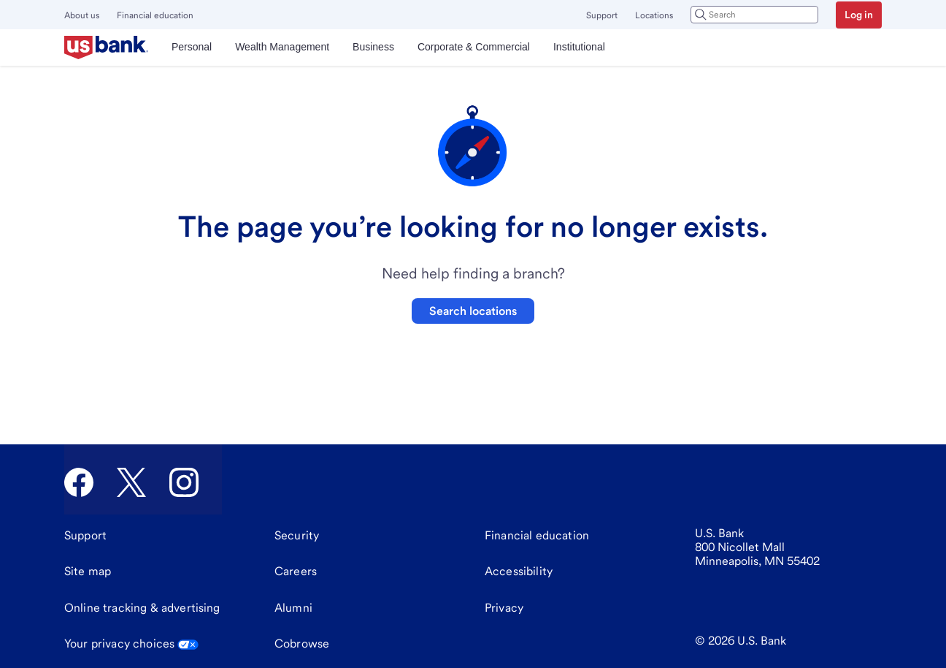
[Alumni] (293, 608)
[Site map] (87, 571)
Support (602, 15)
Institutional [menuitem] (579, 47)
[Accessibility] (519, 571)
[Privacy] (504, 608)
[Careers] (295, 571)
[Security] (296, 535)
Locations (654, 15)
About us (81, 15)
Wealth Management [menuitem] (282, 47)
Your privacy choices (131, 643)
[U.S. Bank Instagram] (184, 482)
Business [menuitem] (373, 47)
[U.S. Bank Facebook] (78, 482)
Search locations (473, 311)
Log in (859, 14)
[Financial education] (537, 535)
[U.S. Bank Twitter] (131, 482)
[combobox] (754, 14)
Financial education (155, 15)
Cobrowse (301, 643)
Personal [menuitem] (192, 47)
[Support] (85, 535)
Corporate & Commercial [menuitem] (474, 47)
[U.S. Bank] (106, 47)
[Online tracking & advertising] (142, 608)
